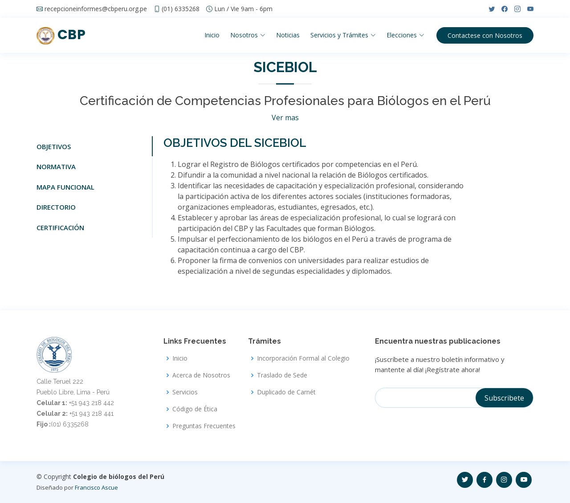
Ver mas (285, 117)
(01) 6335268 (181, 9)
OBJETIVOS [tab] (54, 146)
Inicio (212, 35)
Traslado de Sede (282, 375)
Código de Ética (194, 409)
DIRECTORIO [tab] (56, 207)
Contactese (485, 35)
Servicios (185, 392)
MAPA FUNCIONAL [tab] (65, 187)
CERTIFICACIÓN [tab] (60, 227)
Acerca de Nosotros (201, 375)
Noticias (288, 35)
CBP (61, 34)
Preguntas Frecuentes (204, 426)
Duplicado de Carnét (286, 392)
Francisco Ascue (96, 487)
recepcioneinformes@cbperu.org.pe (96, 9)
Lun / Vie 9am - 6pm (243, 9)
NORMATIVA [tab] (56, 166)
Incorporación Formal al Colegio (303, 358)
